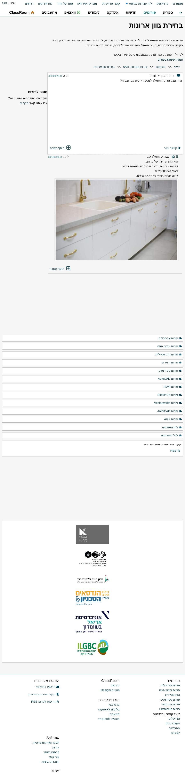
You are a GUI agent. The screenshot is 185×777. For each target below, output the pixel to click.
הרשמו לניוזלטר (47, 687)
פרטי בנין (114, 704)
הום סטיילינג (172, 694)
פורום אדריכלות (170, 338)
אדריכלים (174, 718)
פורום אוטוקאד (170, 704)
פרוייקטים (162, 3)
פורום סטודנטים (170, 371)
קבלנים (175, 732)
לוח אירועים (45, 3)
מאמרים (178, 3)
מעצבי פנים (173, 723)
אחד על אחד (65, 3)
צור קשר (54, 757)
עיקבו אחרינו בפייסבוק (43, 694)
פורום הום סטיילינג (168, 354)
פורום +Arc (173, 419)
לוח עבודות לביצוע (140, 3)
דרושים (29, 3)
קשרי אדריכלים (111, 3)
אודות (55, 747)
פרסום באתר (51, 752)
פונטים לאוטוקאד (109, 719)
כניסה (4, 3)
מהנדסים (174, 728)
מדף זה (24, 103)
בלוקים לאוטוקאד (109, 709)
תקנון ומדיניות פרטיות (46, 742)
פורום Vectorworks (168, 403)
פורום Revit (172, 387)
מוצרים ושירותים (87, 3)
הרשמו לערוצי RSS (45, 701)
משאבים (115, 714)
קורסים (115, 685)
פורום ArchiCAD (169, 411)
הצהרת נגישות (50, 761)
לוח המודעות (172, 427)
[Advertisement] (115, 114)
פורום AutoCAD (170, 379)
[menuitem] (175, 4)
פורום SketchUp (170, 395)
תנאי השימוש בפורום (170, 59)
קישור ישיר (172, 148)
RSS (175, 451)
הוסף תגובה (60, 148)
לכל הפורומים (171, 435)
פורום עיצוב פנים (169, 346)
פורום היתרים (172, 362)
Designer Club (110, 690)
